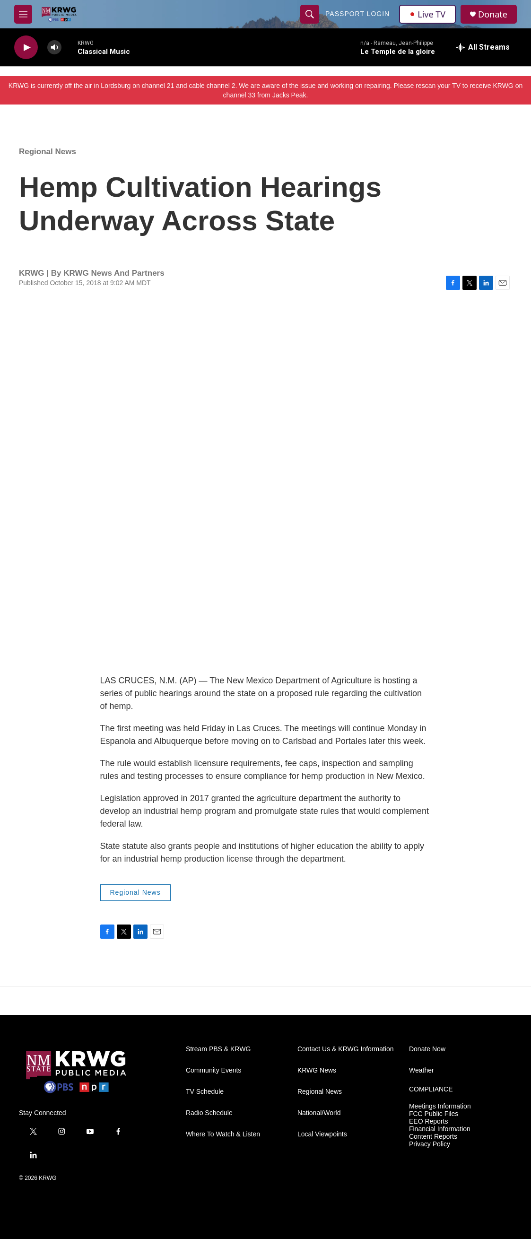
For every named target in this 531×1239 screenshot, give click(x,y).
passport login (357, 13)
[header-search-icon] (309, 14)
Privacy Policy (429, 1144)
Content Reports (433, 1136)
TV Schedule (205, 1091)
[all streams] (483, 47)
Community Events (213, 1070)
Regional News (47, 151)
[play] (26, 47)
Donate (492, 14)
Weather (421, 1070)
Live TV (427, 14)
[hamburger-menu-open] (23, 14)
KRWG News (316, 1070)
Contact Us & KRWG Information (345, 1049)
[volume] (54, 47)
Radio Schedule (209, 1113)
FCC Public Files (433, 1113)
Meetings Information (440, 1106)
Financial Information (439, 1129)
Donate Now (427, 1049)
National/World (319, 1113)
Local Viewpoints (322, 1134)
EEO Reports (428, 1121)
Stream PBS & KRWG (218, 1049)
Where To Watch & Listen (223, 1134)
